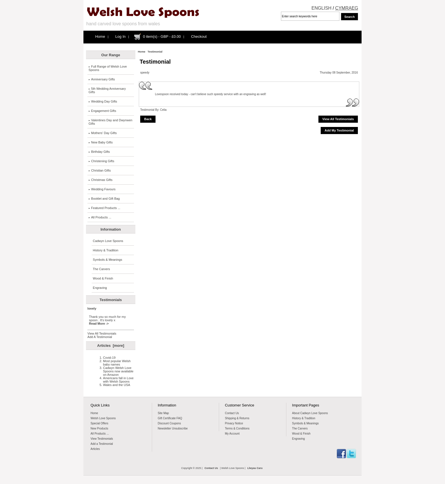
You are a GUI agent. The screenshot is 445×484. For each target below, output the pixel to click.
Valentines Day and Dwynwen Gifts (110, 121)
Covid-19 (109, 357)
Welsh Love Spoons (103, 418)
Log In (120, 36)
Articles (95, 448)
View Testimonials (102, 438)
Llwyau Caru (255, 468)
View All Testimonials (101, 333)
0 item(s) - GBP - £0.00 (162, 36)
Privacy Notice (234, 423)
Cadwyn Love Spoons (108, 241)
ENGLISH (321, 8)
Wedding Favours (102, 189)
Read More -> (99, 323)
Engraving (100, 287)
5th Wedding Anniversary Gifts (107, 90)
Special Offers (99, 423)
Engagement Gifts (102, 110)
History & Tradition (105, 250)
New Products (99, 428)
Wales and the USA (116, 385)
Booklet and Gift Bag (104, 198)
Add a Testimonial (102, 443)
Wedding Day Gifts (103, 101)
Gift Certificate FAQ (170, 418)
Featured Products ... (104, 208)
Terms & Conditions (237, 428)
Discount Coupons (169, 423)
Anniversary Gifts (102, 79)
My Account (232, 433)
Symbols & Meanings (107, 259)
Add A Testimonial (99, 337)
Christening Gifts (101, 161)
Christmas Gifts (100, 180)
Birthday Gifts (99, 151)
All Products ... (100, 217)
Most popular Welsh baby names (117, 362)
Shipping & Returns (237, 418)
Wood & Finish (103, 278)
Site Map (163, 413)
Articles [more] (110, 345)
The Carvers (101, 269)
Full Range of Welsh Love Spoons (108, 68)
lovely (91, 308)
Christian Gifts (100, 170)
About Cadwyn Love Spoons (310, 413)
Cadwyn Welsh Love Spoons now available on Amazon (118, 371)
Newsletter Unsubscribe (173, 428)
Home (100, 36)
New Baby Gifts (101, 142)
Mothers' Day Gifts (103, 133)
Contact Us (232, 413)
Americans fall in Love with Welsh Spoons (118, 379)
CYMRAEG (346, 8)
